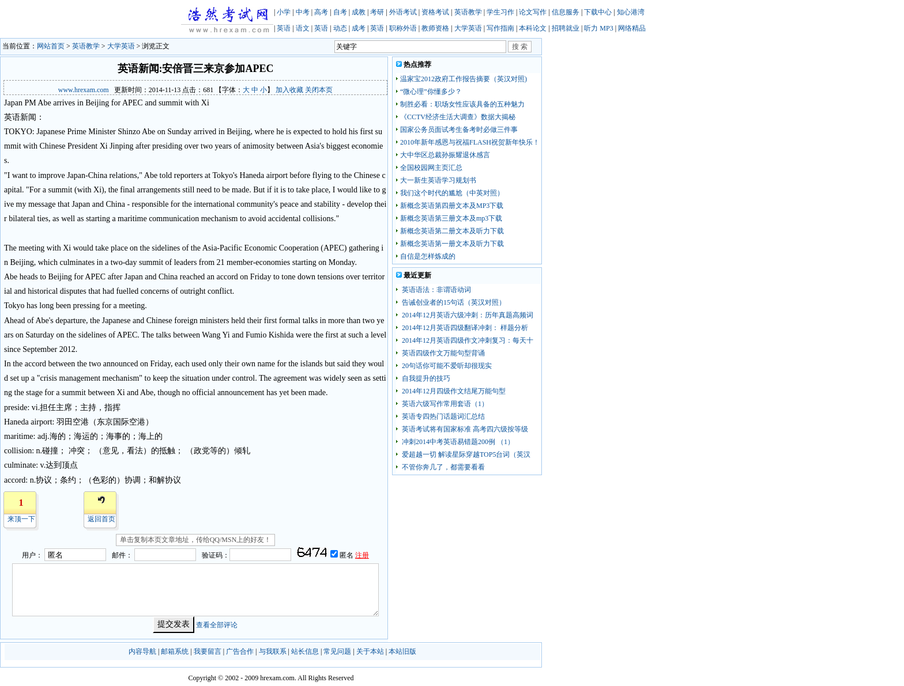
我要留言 (207, 651)
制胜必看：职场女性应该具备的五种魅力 (462, 104)
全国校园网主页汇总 (431, 168)
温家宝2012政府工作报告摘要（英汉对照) (463, 79)
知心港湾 (631, 12)
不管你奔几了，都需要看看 (442, 467)
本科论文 (533, 28)
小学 (284, 12)
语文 (303, 28)
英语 (284, 28)
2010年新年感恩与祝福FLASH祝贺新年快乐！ (470, 142)
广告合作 (240, 651)
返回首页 (101, 519)
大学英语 (468, 28)
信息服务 (565, 12)
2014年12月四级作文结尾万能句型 (453, 391)
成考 (359, 28)
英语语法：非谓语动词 (435, 290)
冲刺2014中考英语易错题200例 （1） (457, 442)
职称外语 (403, 28)
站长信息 (305, 651)
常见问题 (337, 651)
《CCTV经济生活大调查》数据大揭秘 (457, 117)
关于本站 (370, 651)
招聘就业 (565, 28)
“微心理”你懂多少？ (431, 92)
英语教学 (468, 12)
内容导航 (142, 651)
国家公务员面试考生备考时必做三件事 (459, 130)
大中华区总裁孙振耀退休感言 (445, 155)
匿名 (347, 555)
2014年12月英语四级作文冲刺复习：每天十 (466, 340)
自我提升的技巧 (425, 378)
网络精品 (632, 28)
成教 (359, 12)
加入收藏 (289, 90)
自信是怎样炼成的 (427, 256)
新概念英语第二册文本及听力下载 (452, 231)
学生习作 (500, 12)
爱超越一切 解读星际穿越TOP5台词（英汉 (465, 454)
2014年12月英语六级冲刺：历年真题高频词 (466, 315)
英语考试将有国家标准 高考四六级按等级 (464, 429)
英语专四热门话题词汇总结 (442, 416)
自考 (340, 12)
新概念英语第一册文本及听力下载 (452, 244)
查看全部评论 (217, 624)
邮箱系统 (175, 651)
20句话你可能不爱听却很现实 (446, 366)
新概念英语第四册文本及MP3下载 (451, 206)
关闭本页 (319, 90)
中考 (303, 12)
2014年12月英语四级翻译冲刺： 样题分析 (464, 328)
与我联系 (273, 651)
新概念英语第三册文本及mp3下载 (451, 218)
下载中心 (598, 12)
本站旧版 (402, 651)
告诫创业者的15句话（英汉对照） (453, 302)
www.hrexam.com (83, 90)
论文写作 (533, 12)
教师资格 (435, 28)
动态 (340, 28)
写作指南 (500, 28)
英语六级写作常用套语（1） (444, 404)
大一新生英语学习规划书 (438, 180)
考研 (377, 12)
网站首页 (51, 46)
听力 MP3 (598, 28)
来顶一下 (21, 519)
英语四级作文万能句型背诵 (442, 353)
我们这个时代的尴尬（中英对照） (452, 193)
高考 (321, 12)
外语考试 (403, 12)
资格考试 (435, 12)
